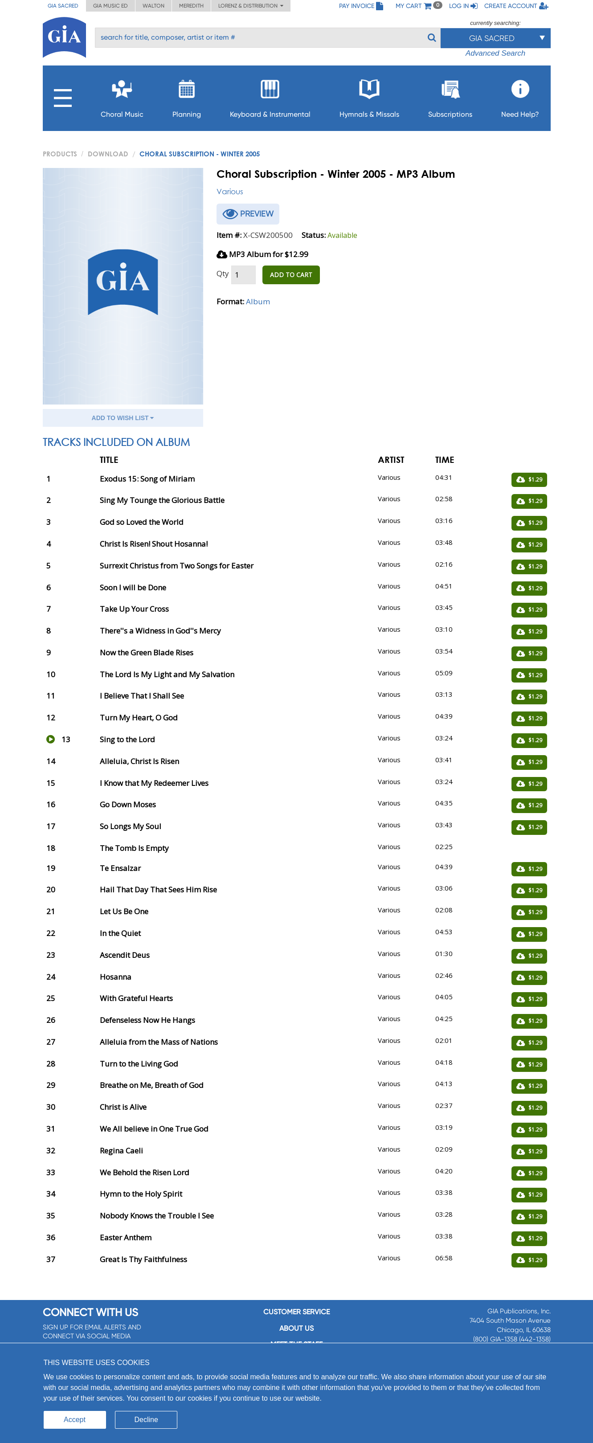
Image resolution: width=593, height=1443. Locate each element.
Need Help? (520, 96)
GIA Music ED (110, 6)
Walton (153, 6)
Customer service (296, 1312)
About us (296, 1328)
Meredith (191, 6)
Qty (223, 273)
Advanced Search (495, 53)
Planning (186, 96)
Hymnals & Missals (369, 96)
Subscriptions (450, 96)
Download (108, 154)
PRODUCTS (60, 154)
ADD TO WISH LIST (123, 417)
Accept (75, 1419)
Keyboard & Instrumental (270, 96)
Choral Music (122, 96)
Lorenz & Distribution (250, 6)
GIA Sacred (63, 6)
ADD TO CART (291, 274)
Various (230, 191)
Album (258, 301)
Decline (146, 1419)
